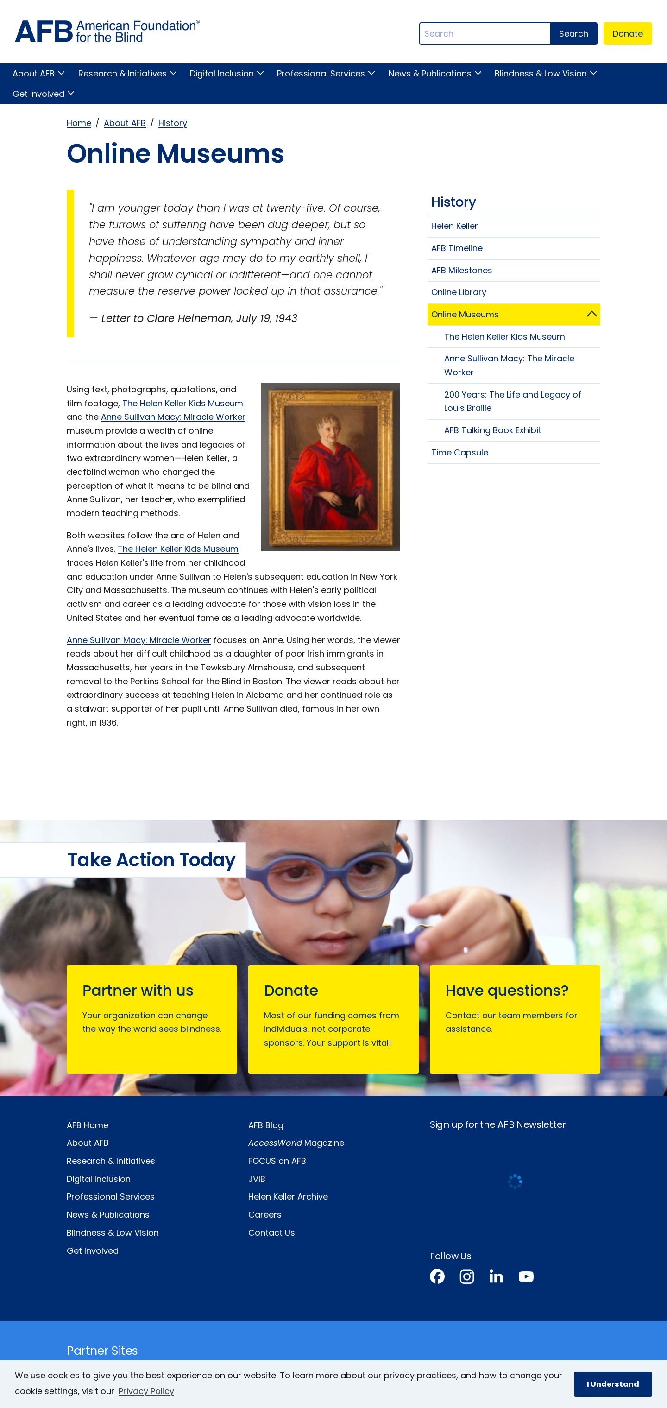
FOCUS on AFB (277, 1161)
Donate (628, 33)
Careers (265, 1214)
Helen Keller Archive (288, 1196)
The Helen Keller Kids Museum (182, 403)
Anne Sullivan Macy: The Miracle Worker (509, 365)
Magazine (296, 1143)
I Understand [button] (613, 1384)
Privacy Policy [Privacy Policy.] (146, 1391)
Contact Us (271, 1232)
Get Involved (38, 94)
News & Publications (430, 73)
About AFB (34, 73)
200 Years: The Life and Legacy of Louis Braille (512, 401)
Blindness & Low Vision (541, 73)
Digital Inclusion (222, 73)
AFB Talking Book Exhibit (492, 430)
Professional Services (321, 73)
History (172, 123)
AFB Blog (265, 1125)
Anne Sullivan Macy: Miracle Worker (173, 417)
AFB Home (87, 1125)
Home (79, 123)
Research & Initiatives (122, 73)
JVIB (256, 1179)
